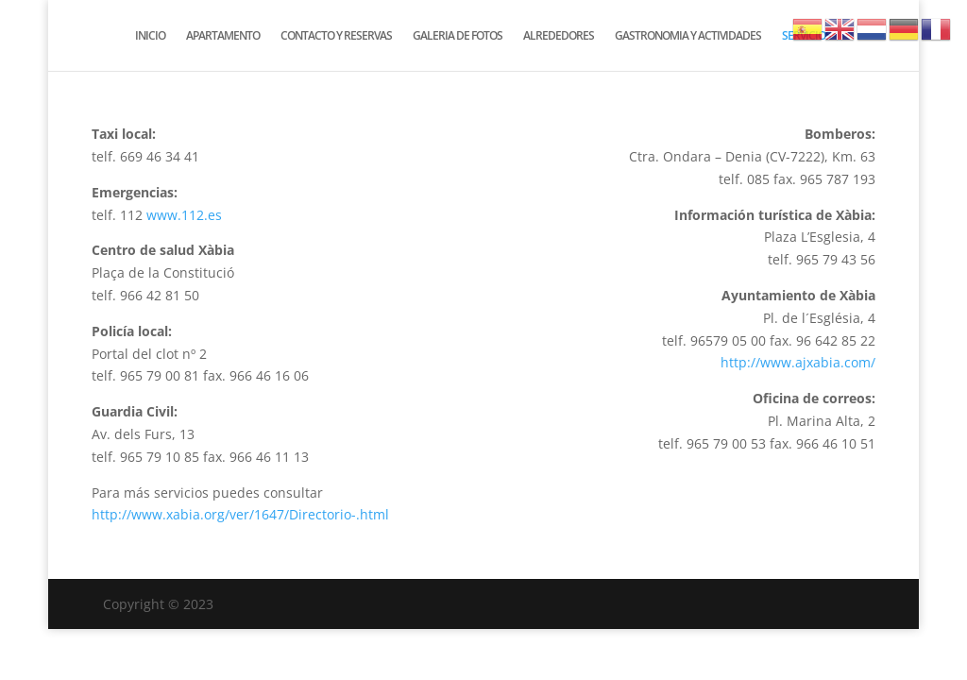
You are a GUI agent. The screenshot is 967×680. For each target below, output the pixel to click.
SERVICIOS (806, 36)
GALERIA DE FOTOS (457, 36)
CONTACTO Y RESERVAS (336, 36)
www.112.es (184, 215)
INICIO (150, 36)
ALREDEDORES (558, 36)
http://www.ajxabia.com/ (798, 362)
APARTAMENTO (223, 36)
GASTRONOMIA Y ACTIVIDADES (688, 36)
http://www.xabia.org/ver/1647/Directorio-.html (240, 514)
